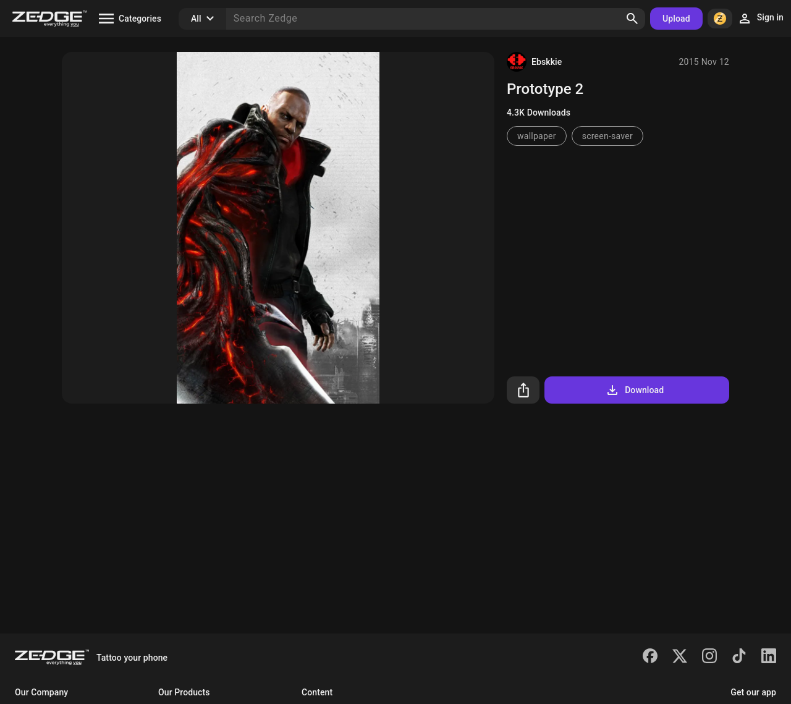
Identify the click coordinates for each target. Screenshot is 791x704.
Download (634, 390)
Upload (676, 18)
